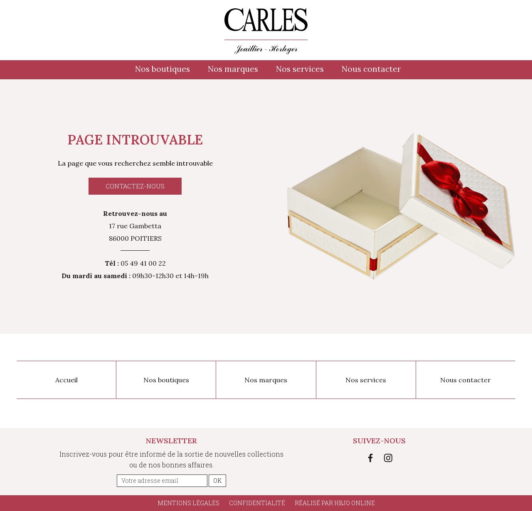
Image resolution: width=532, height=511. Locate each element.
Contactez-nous (135, 186)
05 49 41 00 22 (143, 263)
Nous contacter (371, 69)
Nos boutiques (162, 69)
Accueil (66, 380)
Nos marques (233, 69)
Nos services (300, 69)
